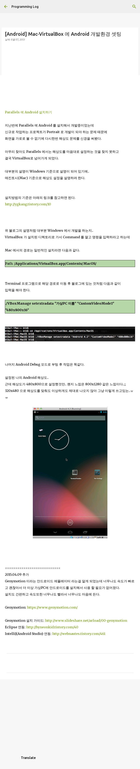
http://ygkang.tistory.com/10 (28, 204)
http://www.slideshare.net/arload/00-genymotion (86, 620)
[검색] (134, 7)
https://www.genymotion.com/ (52, 607)
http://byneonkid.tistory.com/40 (52, 627)
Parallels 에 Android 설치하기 (28, 112)
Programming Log (25, 6)
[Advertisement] (70, 73)
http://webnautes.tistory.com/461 (78, 634)
